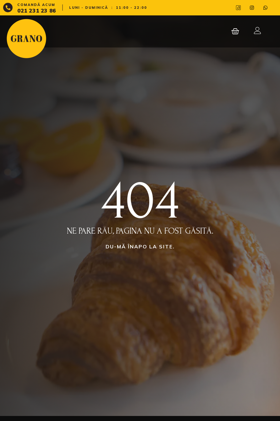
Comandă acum (36, 5)
